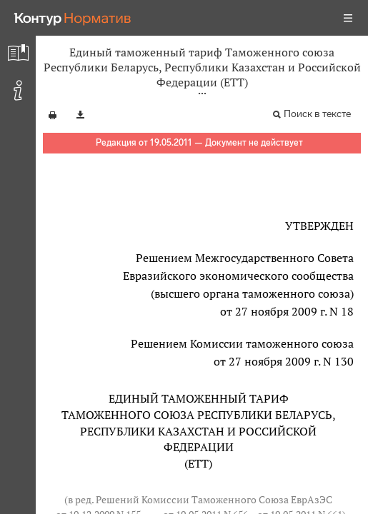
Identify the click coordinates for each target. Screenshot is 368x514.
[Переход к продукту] (72, 18)
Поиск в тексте (317, 114)
